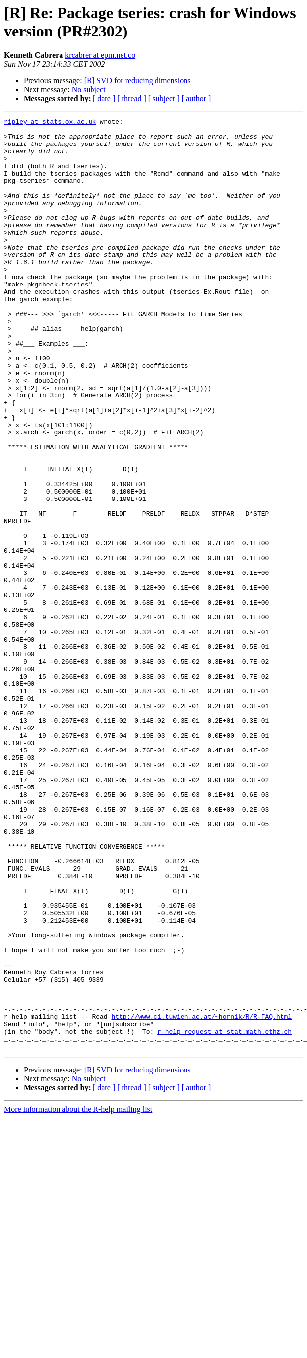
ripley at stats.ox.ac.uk (50, 122)
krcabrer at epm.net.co (100, 55)
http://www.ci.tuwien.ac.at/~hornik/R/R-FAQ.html (201, 1196)
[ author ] (196, 98)
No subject (89, 89)
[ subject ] (164, 98)
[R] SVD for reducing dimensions (137, 80)
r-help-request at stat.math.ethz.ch (224, 1214)
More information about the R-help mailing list (78, 1295)
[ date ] (104, 98)
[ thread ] (131, 98)
